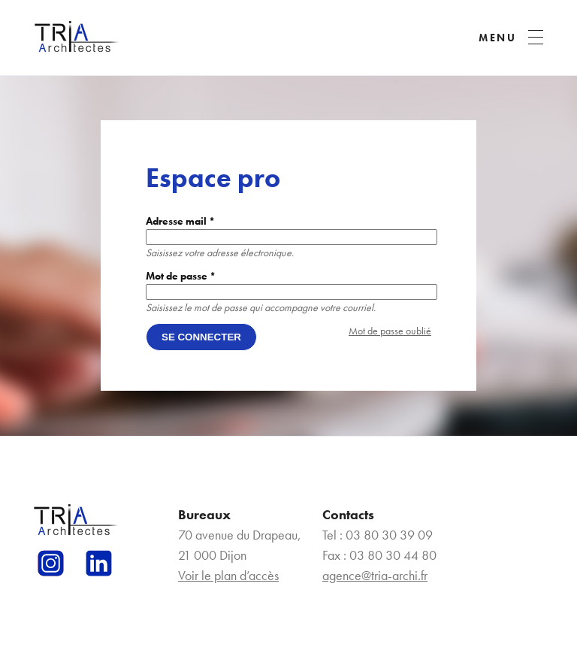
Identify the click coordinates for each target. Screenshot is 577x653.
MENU (498, 37)
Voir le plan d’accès (228, 575)
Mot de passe (181, 276)
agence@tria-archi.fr (374, 575)
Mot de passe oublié (390, 330)
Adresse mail (180, 221)
